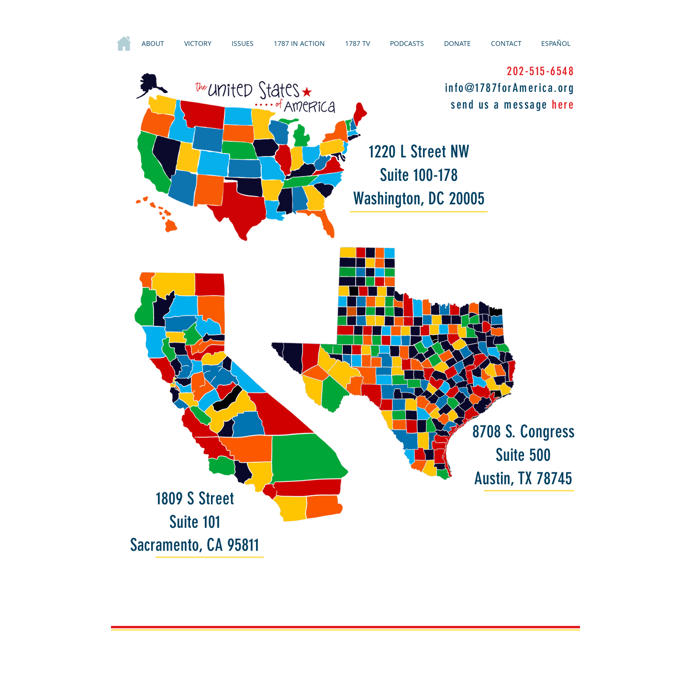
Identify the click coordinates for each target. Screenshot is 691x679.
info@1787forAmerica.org (510, 88)
